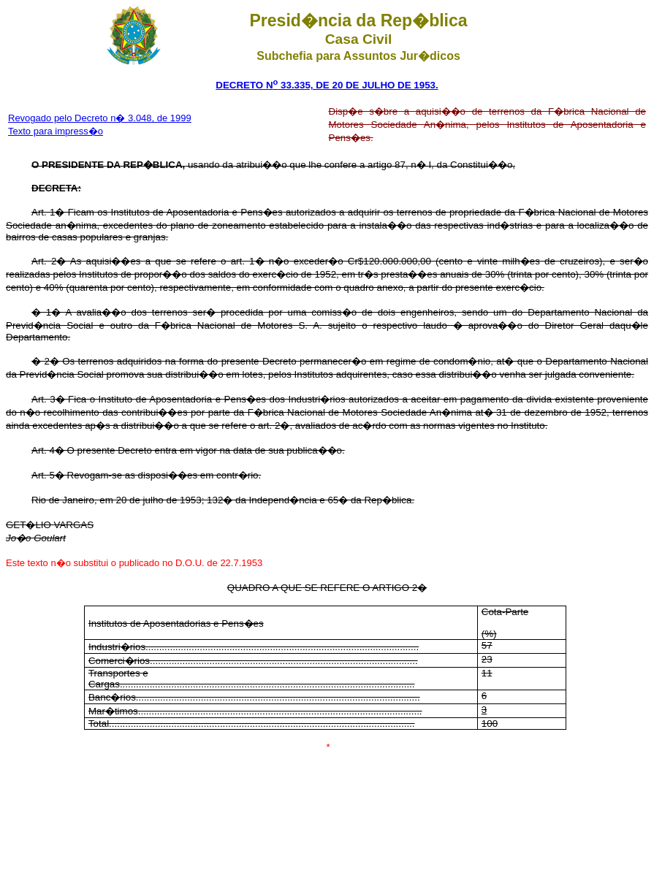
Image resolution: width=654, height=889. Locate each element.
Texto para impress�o (55, 131)
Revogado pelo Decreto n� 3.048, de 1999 (99, 117)
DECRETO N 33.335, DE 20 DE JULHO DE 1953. (327, 85)
